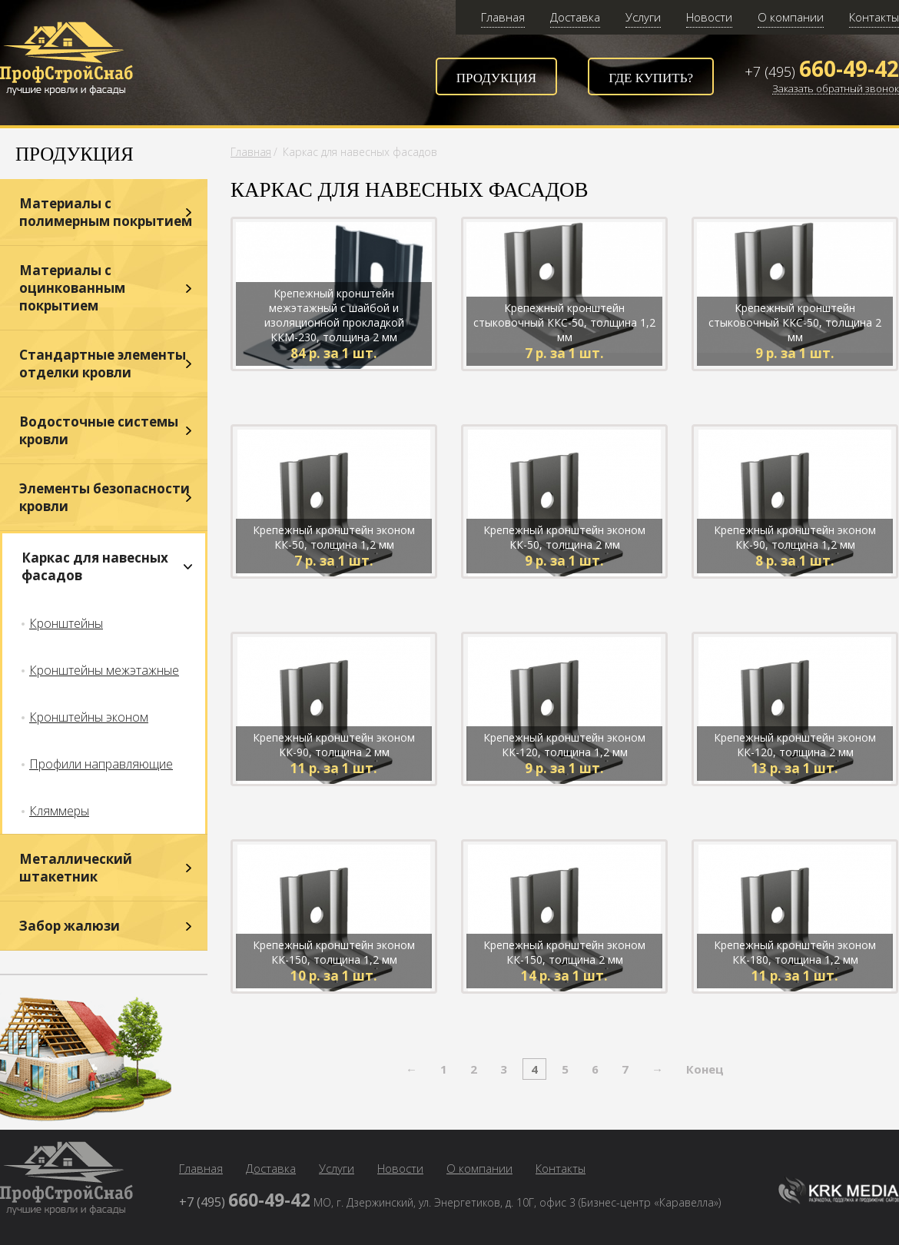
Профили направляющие (101, 763)
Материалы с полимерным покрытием (105, 212)
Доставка (575, 17)
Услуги (643, 17)
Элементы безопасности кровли (104, 497)
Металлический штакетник (75, 867)
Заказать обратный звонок (835, 89)
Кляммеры (59, 810)
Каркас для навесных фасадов (95, 566)
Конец (705, 1069)
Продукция (496, 78)
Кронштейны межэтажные (104, 670)
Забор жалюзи (69, 926)
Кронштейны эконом (88, 717)
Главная (503, 17)
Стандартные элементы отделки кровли (102, 363)
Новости (709, 17)
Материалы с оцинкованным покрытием (72, 287)
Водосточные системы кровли (98, 430)
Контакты (874, 17)
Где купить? (651, 78)
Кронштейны (66, 623)
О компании (791, 17)
